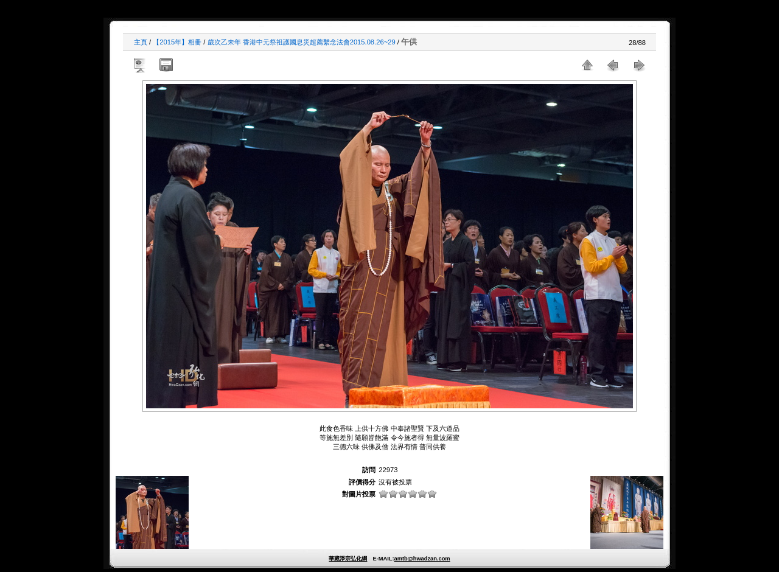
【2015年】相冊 (177, 42)
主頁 (140, 42)
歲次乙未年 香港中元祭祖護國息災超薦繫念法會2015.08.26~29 (302, 42)
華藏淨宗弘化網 (348, 559)
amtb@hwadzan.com (422, 559)
